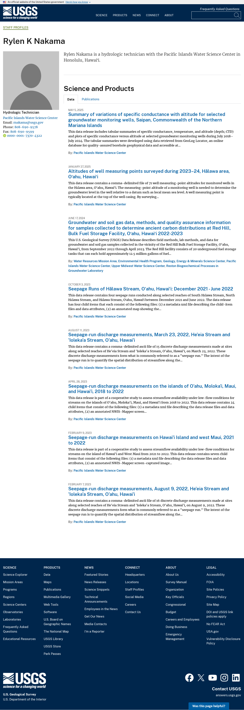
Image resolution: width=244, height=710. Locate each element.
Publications (90, 99)
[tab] (71, 99)
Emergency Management (175, 637)
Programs (10, 589)
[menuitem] (101, 12)
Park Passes (52, 654)
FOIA (210, 582)
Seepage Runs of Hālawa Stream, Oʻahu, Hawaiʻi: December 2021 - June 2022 (150, 288)
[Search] (237, 15)
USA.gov (212, 631)
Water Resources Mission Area (95, 261)
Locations (132, 582)
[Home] (20, 18)
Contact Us (133, 612)
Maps (47, 582)
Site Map (212, 604)
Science (102, 15)
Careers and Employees (182, 619)
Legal (211, 567)
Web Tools (51, 604)
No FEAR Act (215, 624)
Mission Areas (13, 582)
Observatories (13, 612)
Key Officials (175, 597)
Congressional (176, 604)
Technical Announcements (95, 599)
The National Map (56, 631)
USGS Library (53, 639)
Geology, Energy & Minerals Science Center (194, 261)
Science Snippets (96, 589)
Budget (171, 612)
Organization (175, 589)
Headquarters (135, 575)
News (137, 15)
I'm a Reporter (94, 631)
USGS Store (52, 646)
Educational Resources (19, 639)
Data (47, 575)
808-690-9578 (26, 127)
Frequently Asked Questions (219, 9)
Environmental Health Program (140, 261)
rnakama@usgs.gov (28, 122)
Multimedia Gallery (57, 597)
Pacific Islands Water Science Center (30, 118)
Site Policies (215, 589)
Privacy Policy (216, 597)
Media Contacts (95, 624)
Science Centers (14, 604)
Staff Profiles (15, 27)
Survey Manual (176, 582)
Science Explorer (15, 575)
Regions (8, 597)
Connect (152, 15)
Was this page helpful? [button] (208, 706)
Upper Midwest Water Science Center (138, 266)
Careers (130, 604)
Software (50, 612)
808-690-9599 (22, 131)
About (169, 15)
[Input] (216, 15)
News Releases (95, 582)
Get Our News (94, 616)
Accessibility (215, 575)
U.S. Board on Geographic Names (57, 622)
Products (120, 15)
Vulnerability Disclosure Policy (223, 641)
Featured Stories (96, 575)
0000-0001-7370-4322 (24, 135)
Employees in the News (101, 609)
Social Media (134, 597)
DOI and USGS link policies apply (219, 614)
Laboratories (12, 619)
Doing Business (176, 627)
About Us (172, 575)
